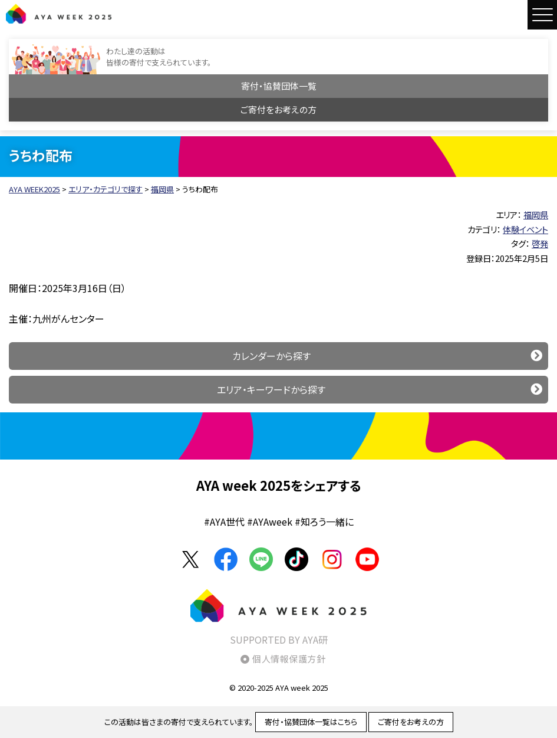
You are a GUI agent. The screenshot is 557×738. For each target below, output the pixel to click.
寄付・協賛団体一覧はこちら (311, 721)
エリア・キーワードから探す (271, 389)
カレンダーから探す (271, 356)
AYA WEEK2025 (59, 13)
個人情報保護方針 (288, 658)
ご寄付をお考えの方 (278, 109)
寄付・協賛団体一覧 (279, 86)
